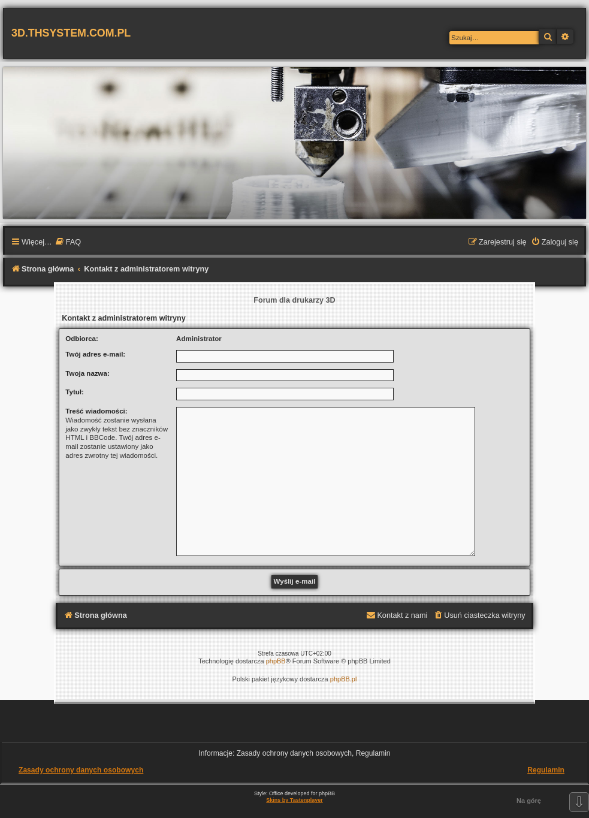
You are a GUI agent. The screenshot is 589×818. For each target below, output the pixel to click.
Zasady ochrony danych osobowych (81, 770)
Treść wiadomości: (96, 411)
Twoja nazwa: (87, 373)
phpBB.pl (343, 679)
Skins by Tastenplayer (294, 800)
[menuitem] (68, 242)
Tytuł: (74, 392)
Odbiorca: (81, 338)
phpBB (276, 661)
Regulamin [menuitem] (545, 770)
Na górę (528, 800)
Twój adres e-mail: (95, 354)
